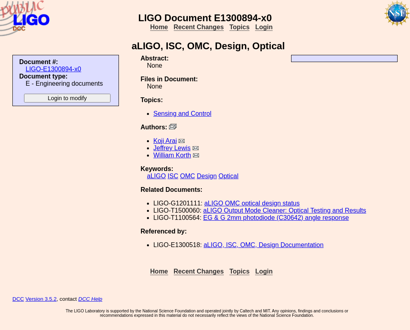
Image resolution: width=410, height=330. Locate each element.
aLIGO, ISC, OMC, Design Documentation (263, 244)
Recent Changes (199, 27)
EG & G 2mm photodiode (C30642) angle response (276, 217)
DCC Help (90, 299)
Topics (239, 27)
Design (207, 176)
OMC (187, 176)
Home (159, 27)
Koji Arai (165, 140)
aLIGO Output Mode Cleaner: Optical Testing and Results (284, 210)
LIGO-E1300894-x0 (53, 69)
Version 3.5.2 (41, 299)
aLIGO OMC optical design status (251, 203)
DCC (18, 299)
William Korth (172, 155)
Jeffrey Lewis (172, 148)
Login (264, 27)
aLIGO (156, 176)
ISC (173, 176)
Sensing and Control (182, 113)
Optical (229, 176)
